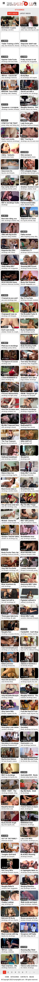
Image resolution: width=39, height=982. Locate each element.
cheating (14, 93)
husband (23, 697)
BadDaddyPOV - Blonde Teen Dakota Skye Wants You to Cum (28, 425)
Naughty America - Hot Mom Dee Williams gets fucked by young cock (29, 107)
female (9, 332)
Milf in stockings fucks (10, 203)
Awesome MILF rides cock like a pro (29, 584)
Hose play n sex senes (10, 727)
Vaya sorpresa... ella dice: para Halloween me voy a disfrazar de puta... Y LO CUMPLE (9, 966)
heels (15, 61)
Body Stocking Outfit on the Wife (28, 346)
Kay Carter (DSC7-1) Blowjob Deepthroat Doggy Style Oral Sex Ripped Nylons (9, 187)
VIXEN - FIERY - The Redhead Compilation (9, 791)
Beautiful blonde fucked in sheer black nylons (9, 807)
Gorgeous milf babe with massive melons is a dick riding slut (29, 934)
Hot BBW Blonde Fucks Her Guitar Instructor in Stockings (29, 759)
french (13, 252)
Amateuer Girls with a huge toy (29, 378)
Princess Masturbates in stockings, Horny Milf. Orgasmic (9, 394)
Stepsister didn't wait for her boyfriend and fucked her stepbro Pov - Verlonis (29, 44)
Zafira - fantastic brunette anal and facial (8, 155)
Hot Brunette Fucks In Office (29, 314)
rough (28, 713)
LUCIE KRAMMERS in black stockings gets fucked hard (9, 378)
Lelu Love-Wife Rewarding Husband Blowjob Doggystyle (28, 839)
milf (31, 77)
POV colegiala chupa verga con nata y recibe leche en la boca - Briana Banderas (29, 171)
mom (37, 141)
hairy (26, 30)
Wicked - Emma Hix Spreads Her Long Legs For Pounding (8, 521)
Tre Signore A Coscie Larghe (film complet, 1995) (9, 362)
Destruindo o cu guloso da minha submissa (27, 743)
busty (27, 777)
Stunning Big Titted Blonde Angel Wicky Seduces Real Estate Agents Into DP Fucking (28, 950)
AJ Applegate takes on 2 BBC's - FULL (29, 870)
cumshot (10, 30)
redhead (23, 602)
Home (7, 977)
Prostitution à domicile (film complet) (29, 680)
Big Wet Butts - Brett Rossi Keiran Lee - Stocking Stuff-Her (28, 791)
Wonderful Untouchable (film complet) (27, 457)
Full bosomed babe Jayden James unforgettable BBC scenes (28, 203)
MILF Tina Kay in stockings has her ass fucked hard (29, 139)
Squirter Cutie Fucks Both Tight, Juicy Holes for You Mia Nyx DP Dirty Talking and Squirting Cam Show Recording (10, 60)
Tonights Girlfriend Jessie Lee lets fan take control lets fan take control (9, 854)
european (32, 395)
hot (28, 45)
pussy (3, 125)
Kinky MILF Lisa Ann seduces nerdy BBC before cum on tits (28, 473)
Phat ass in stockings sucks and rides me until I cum (9, 346)
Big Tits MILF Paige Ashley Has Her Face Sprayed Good (29, 505)
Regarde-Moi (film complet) (8, 250)
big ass (33, 30)
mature (28, 109)
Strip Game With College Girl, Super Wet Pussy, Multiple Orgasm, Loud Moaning (10, 711)
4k (11, 618)
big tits (29, 157)
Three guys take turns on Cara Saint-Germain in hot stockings (10, 616)
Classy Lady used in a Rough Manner (29, 966)
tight (11, 395)
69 (18, 522)
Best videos (12, 13)
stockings (4, 30)
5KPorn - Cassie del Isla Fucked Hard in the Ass (10, 76)
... (29, 972)
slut (6, 45)
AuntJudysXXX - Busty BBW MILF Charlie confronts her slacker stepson (29, 775)
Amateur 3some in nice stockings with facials (29, 187)
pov (37, 173)
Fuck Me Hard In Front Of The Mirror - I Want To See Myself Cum (29, 711)
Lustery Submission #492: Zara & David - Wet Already (28, 568)
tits (7, 443)
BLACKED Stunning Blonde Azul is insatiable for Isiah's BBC (28, 854)
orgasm (9, 713)
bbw (29, 761)
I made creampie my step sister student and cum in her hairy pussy (29, 28)
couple (16, 332)
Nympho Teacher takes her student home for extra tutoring (10, 537)
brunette (3, 157)
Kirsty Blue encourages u (26, 76)
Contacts (24, 977)
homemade (29, 570)
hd (21, 77)
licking (35, 109)
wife (26, 348)
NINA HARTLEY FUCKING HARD (26, 441)
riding (7, 125)
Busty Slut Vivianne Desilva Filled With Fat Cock (29, 282)
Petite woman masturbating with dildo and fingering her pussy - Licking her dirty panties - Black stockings (29, 234)
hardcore (14, 77)
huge (22, 379)
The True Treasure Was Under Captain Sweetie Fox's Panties (9, 441)
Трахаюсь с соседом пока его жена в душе (9, 107)
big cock (4, 236)
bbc (18, 125)
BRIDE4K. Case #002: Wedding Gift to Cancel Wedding (10, 91)
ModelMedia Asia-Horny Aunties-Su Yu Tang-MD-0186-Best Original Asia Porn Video (28, 489)
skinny (14, 348)
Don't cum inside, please (8, 330)
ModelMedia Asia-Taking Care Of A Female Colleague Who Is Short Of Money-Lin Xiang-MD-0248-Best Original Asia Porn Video (29, 537)
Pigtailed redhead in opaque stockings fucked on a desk (28, 600)
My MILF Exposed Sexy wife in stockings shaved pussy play (10, 425)
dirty (36, 236)
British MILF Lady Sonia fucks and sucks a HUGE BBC (29, 616)
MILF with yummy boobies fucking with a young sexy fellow (29, 521)
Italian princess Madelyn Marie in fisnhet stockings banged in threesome (9, 664)
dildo (22, 236)
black (33, 157)
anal (29, 30)
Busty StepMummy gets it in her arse (28, 330)
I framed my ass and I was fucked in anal (9, 298)
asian (36, 491)
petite (14, 189)
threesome (11, 45)
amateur (32, 45)
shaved (17, 45)
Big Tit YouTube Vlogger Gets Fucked (29, 298)
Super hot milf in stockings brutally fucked (8, 600)
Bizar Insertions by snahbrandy (8, 584)
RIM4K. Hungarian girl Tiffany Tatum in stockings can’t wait (29, 394)
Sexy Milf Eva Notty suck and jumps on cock (8, 568)
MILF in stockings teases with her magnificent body (8, 775)
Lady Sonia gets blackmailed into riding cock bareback (29, 123)
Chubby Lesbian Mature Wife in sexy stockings (9, 902)
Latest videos (25, 13)
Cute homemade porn (9, 648)
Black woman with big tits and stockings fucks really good (9, 934)
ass (37, 30)
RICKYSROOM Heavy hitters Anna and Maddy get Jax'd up (9, 282)
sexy (2, 45)
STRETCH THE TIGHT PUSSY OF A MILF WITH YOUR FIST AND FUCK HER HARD (9, 123)
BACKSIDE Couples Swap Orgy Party (8, 28)
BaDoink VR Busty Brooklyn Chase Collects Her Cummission (8, 918)
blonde (23, 109)
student (3, 538)
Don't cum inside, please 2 (8, 139)
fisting (14, 125)
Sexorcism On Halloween (6, 171)
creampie (34, 904)
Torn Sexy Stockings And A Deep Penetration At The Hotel (28, 362)
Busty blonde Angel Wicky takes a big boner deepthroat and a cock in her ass (9, 823)
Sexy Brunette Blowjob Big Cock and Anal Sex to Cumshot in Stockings (10, 696)
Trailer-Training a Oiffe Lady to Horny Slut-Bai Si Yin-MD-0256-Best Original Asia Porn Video (10, 44)
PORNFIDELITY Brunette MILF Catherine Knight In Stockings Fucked (28, 250)
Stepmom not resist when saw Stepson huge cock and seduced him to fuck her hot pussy (28, 219)
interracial (10, 284)
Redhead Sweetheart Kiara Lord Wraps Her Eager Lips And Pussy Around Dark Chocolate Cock (9, 457)
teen (9, 93)
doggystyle (33, 61)
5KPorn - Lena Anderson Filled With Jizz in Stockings (9, 950)
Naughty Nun (6, 632)
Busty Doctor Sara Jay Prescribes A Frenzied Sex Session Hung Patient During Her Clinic (10, 552)
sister (22, 30)
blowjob (16, 109)
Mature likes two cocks (7, 473)
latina (35, 697)
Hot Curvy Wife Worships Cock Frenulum (7, 870)
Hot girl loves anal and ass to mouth (10, 505)
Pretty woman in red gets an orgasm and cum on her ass (28, 60)
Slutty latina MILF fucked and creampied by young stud (10, 266)
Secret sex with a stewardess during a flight (28, 91)
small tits (25, 93)
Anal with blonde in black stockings (8, 680)
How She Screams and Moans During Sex (10, 409)
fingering (27, 236)
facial (12, 157)
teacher (35, 634)
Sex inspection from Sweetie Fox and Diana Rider (29, 648)
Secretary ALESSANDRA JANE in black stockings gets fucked (29, 727)
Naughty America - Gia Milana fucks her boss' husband (29, 696)
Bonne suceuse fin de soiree (29, 918)
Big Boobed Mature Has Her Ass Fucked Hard (9, 759)
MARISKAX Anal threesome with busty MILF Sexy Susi (29, 823)
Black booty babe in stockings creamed (8, 489)
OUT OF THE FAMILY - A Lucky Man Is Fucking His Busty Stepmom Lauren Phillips (9, 839)
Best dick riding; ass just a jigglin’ (9, 219)
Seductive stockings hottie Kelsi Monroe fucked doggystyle (28, 409)
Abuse (31, 977)
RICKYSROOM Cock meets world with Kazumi (28, 552)
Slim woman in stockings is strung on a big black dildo (29, 155)
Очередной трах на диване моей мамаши (10, 314)
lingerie (34, 77)
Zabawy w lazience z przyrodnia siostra (29, 664)
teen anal (11, 61)
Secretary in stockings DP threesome (10, 743)
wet (36, 45)
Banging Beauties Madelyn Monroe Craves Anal (27, 886)
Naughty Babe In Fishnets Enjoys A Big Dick (9, 886)
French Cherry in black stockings (29, 807)
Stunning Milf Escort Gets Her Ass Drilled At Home (29, 266)
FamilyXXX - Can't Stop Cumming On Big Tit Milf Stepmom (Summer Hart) (29, 632)
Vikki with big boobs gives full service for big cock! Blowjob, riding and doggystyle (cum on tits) (9, 234)
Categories (14, 977)
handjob (35, 300)
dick (2, 220)
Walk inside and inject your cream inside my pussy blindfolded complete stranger (29, 902)
